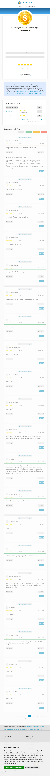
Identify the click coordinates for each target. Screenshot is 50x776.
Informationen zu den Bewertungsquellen (32, 120)
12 (37, 716)
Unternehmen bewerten (25, 53)
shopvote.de (9, 111)
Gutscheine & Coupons (9, 739)
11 (33, 716)
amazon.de (8, 115)
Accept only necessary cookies (14, 767)
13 (41, 716)
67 (20, 132)
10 (29, 716)
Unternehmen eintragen (32, 740)
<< (6, 716)
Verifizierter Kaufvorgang (25, 137)
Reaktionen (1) (9, 152)
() (41, 152)
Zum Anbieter (25, 57)
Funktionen (19, 6)
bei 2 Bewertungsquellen (25, 75)
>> (29, 718)
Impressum (6, 771)
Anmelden (6, 740)
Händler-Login (29, 739)
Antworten (41, 171)
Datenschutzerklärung (16, 771)
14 (45, 716)
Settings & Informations (31, 767)
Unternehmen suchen (29, 6)
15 (22, 718)
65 (28, 132)
